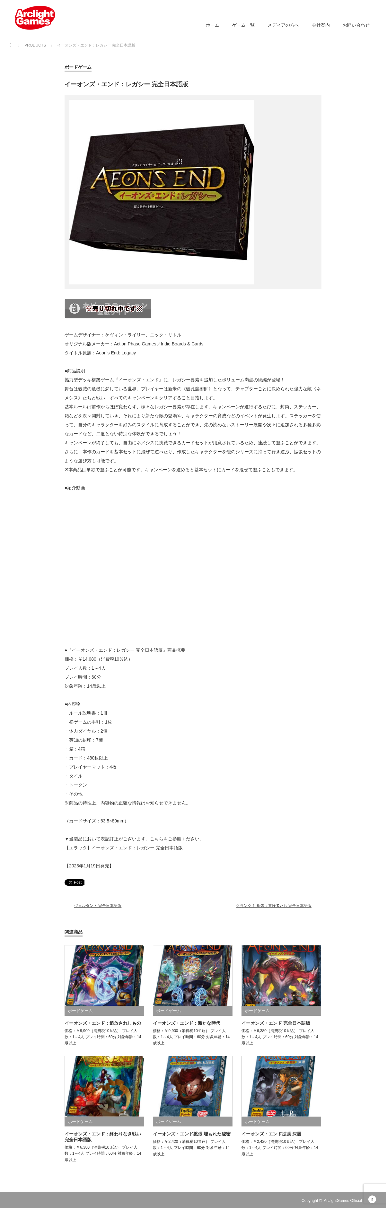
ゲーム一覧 (243, 25)
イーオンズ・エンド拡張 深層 (271, 1133)
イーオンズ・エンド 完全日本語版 (275, 1023)
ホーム (212, 25)
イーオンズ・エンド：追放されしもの (103, 1023)
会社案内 (321, 25)
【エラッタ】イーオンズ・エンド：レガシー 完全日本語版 (124, 847)
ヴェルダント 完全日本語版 (97, 905)
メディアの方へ (283, 25)
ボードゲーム (78, 67)
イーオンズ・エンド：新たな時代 (186, 1023)
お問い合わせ (356, 25)
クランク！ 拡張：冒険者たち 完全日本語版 (273, 905)
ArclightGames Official (343, 1200)
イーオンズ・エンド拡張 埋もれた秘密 (192, 1133)
